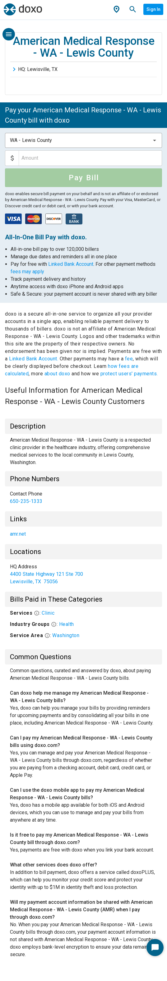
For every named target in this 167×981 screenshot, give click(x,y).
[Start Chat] (155, 947)
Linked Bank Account (70, 264)
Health (66, 624)
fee (129, 359)
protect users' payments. (129, 374)
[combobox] (83, 140)
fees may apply (27, 272)
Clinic (48, 613)
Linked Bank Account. (34, 359)
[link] (83, 497)
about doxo (57, 374)
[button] (154, 140)
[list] (83, 497)
